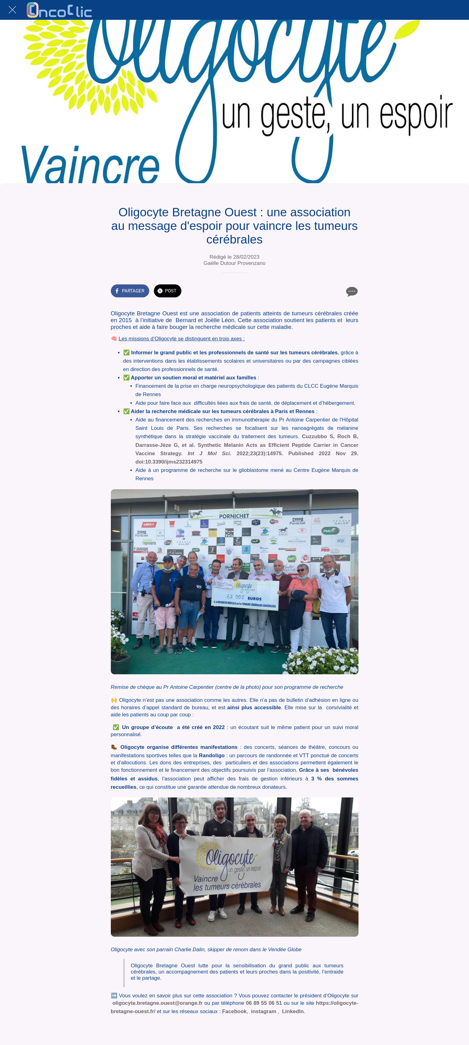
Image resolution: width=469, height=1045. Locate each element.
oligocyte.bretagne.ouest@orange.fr (157, 1003)
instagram (264, 1011)
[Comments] (351, 291)
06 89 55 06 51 (263, 1003)
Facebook (234, 1011)
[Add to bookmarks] (336, 291)
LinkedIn (293, 1011)
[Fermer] (12, 10)
